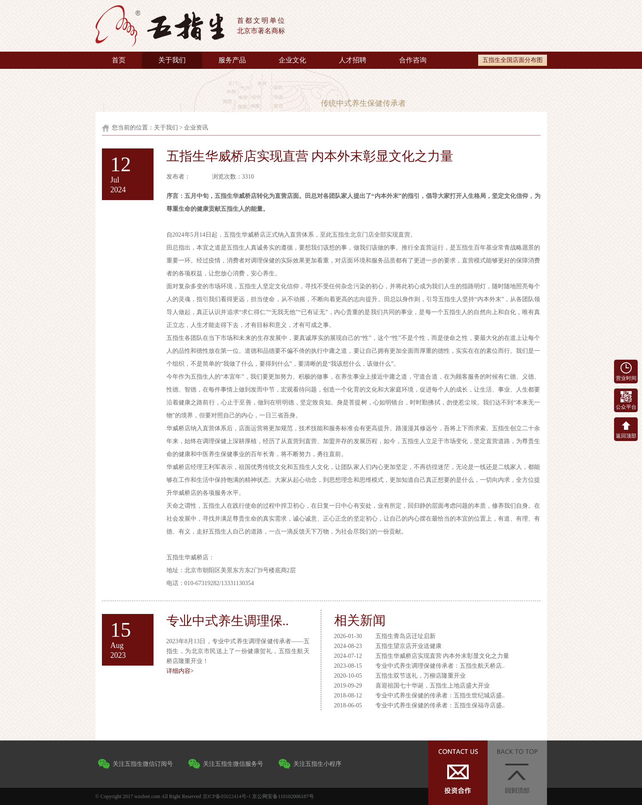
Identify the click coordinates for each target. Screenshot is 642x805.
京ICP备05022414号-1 (227, 796)
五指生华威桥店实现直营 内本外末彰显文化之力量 (442, 656)
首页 (119, 60)
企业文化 (292, 60)
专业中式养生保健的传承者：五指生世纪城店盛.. (440, 695)
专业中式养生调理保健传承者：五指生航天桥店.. (440, 666)
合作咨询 (413, 60)
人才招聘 (352, 60)
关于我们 (172, 60)
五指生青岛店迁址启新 (405, 636)
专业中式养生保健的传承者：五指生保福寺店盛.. (440, 705)
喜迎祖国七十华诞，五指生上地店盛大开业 (432, 685)
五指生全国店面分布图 (512, 60)
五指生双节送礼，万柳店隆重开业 (420, 675)
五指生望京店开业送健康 (408, 646)
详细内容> (180, 671)
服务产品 (232, 60)
